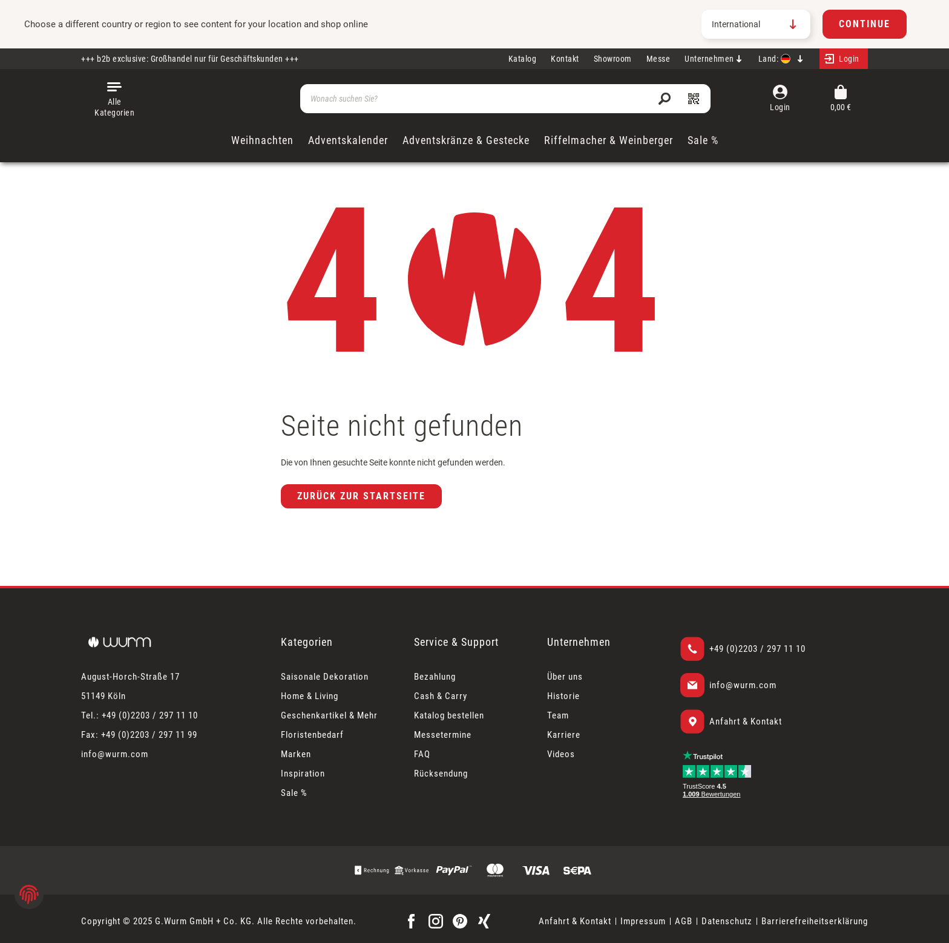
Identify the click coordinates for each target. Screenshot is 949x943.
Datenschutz (726, 921)
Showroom (613, 59)
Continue (864, 24)
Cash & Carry (440, 696)
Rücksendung (441, 773)
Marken (296, 754)
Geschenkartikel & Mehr (329, 715)
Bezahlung (435, 677)
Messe (658, 59)
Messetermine (442, 735)
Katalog (522, 59)
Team (558, 715)
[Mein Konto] (843, 58)
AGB (683, 921)
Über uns (565, 677)
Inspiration (303, 773)
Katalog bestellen (449, 715)
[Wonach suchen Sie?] (505, 98)
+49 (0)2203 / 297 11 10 (757, 649)
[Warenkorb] (840, 98)
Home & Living (309, 696)
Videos (561, 754)
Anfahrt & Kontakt (745, 721)
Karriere (563, 735)
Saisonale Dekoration (325, 677)
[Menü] (114, 98)
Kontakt (565, 59)
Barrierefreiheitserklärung (814, 921)
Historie (563, 696)
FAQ (422, 754)
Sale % (294, 793)
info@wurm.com (743, 685)
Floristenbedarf (312, 735)
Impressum (643, 921)
